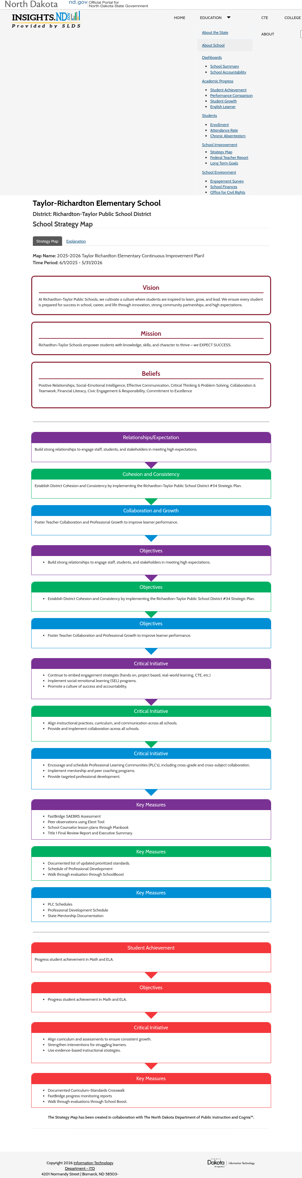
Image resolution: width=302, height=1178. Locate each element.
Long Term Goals (224, 163)
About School (213, 45)
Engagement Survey (227, 181)
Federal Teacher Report (229, 157)
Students (209, 115)
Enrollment (219, 124)
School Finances (223, 186)
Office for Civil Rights (227, 192)
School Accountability (228, 72)
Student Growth (223, 100)
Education (216, 18)
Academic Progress (217, 80)
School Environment (219, 172)
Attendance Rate (224, 130)
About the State (215, 32)
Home (179, 17)
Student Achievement (228, 89)
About (267, 34)
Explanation (76, 241)
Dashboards (212, 57)
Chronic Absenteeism (228, 135)
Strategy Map (221, 151)
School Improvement (219, 144)
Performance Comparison (231, 95)
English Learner (223, 106)
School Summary (224, 66)
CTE (264, 17)
